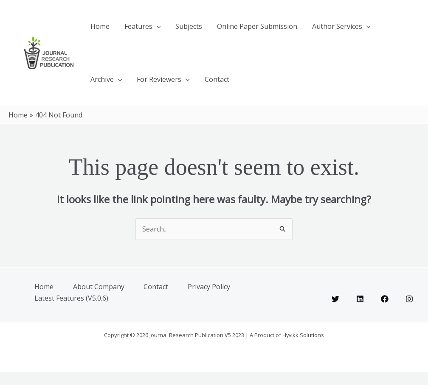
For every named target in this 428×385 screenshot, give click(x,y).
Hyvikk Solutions (303, 348)
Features (133, 29)
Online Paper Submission (235, 29)
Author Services (313, 29)
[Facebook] (385, 311)
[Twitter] (335, 311)
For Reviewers (113, 89)
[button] (147, 29)
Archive (366, 29)
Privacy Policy (216, 300)
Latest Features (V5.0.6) (73, 310)
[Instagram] (409, 311)
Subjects (173, 29)
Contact (161, 89)
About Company (102, 300)
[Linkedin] (360, 311)
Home (96, 29)
